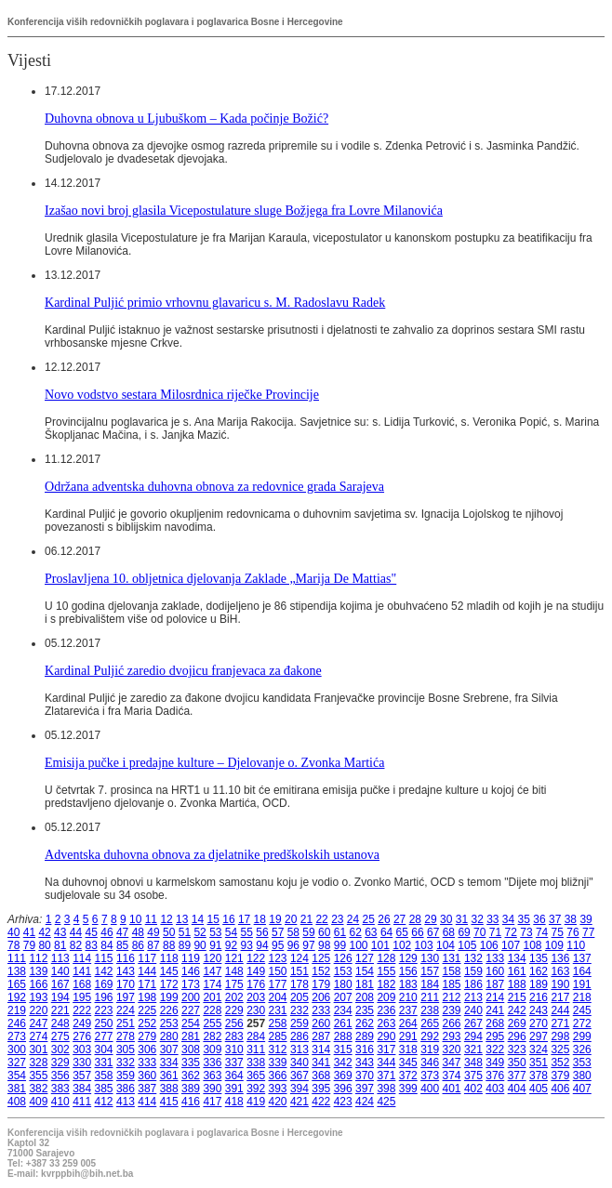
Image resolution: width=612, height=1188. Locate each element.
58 (293, 932)
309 (212, 1049)
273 (16, 1036)
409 (38, 1101)
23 (337, 919)
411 (82, 1101)
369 (343, 1075)
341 (321, 1062)
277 (104, 1036)
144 (147, 971)
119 (190, 958)
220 (38, 1010)
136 (560, 958)
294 (473, 1036)
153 (343, 971)
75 (558, 932)
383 (60, 1088)
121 (234, 958)
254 (190, 1023)
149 (255, 971)
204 (278, 997)
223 (104, 1010)
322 (495, 1049)
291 (408, 1036)
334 (169, 1062)
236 (386, 1010)
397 (364, 1088)
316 (364, 1049)
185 (452, 984)
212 (452, 997)
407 (582, 1088)
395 (321, 1088)
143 (125, 971)
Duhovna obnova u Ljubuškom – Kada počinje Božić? (186, 118)
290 (386, 1036)
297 (538, 1036)
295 (495, 1036)
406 (560, 1088)
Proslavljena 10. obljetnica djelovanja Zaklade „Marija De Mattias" (220, 578)
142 (104, 971)
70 (479, 932)
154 (364, 971)
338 (255, 1062)
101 (380, 945)
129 (408, 958)
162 (538, 971)
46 (106, 932)
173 (190, 984)
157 (429, 971)
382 (38, 1088)
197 (125, 997)
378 (538, 1075)
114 (82, 958)
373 (429, 1075)
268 (495, 1023)
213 (473, 997)
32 (477, 919)
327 (16, 1062)
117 (147, 958)
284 (255, 1036)
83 (92, 945)
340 (299, 1062)
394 (299, 1088)
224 (125, 1010)
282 (212, 1036)
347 (452, 1062)
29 (430, 919)
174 (212, 984)
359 (125, 1075)
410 (60, 1101)
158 (452, 971)
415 (169, 1101)
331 (104, 1062)
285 (278, 1036)
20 (291, 919)
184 (429, 984)
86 (138, 945)
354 (16, 1075)
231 (278, 1010)
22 (321, 919)
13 (182, 919)
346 (429, 1062)
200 (190, 997)
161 (517, 971)
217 (560, 997)
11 (151, 919)
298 (560, 1036)
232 (299, 1010)
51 (185, 932)
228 (212, 1010)
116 (125, 958)
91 (215, 945)
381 (16, 1088)
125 (321, 958)
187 (495, 984)
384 (82, 1088)
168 (82, 984)
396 (343, 1088)
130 (429, 958)
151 (299, 971)
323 (517, 1049)
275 (60, 1036)
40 (13, 932)
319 (429, 1049)
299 (582, 1036)
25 (369, 919)
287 (321, 1036)
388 (169, 1088)
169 (104, 984)
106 (489, 945)
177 (278, 984)
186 (473, 984)
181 (364, 984)
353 (582, 1062)
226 (169, 1010)
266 (452, 1023)
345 (408, 1062)
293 (452, 1036)
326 (582, 1049)
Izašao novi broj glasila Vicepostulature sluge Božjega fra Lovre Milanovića (244, 210)
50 (169, 932)
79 (29, 945)
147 (212, 971)
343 (364, 1062)
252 (147, 1023)
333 (147, 1062)
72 (511, 932)
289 (364, 1036)
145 (169, 971)
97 (308, 945)
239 (452, 1010)
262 (364, 1023)
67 (433, 932)
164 (582, 971)
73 (526, 932)
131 (452, 958)
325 (560, 1049)
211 (429, 997)
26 (384, 919)
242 (517, 1010)
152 (321, 971)
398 (386, 1088)
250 (104, 1023)
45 (92, 932)
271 (560, 1023)
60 (324, 932)
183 (408, 984)
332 (125, 1062)
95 (278, 945)
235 (364, 1010)
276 (82, 1036)
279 (147, 1036)
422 (321, 1101)
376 (495, 1075)
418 (234, 1101)
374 (452, 1075)
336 (212, 1062)
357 (82, 1075)
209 (386, 997)
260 (321, 1023)
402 (473, 1088)
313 (299, 1049)
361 (169, 1075)
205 (299, 997)
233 (321, 1010)
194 (60, 997)
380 (582, 1075)
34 (508, 919)
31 (462, 919)
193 (38, 997)
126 (343, 958)
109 (554, 945)
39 (585, 919)
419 (255, 1101)
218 (582, 997)
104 (445, 945)
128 (386, 958)
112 (38, 958)
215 (517, 997)
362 (190, 1075)
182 (386, 984)
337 (234, 1062)
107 (510, 945)
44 (76, 932)
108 (532, 945)
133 (495, 958)
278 (125, 1036)
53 (215, 932)
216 (538, 997)
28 (415, 919)
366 (278, 1075)
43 (60, 932)
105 (467, 945)
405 (538, 1088)
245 (582, 1010)
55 (247, 932)
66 (417, 932)
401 (452, 1088)
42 (44, 932)
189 (538, 984)
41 (29, 932)
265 (429, 1023)
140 (60, 971)
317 (386, 1049)
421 (299, 1101)
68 (449, 932)
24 (353, 919)
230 (255, 1010)
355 (38, 1075)
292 (429, 1036)
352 (560, 1062)
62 (355, 932)
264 (408, 1023)
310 (234, 1049)
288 (343, 1036)
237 (408, 1010)
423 (343, 1101)
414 (147, 1101)
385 (104, 1088)
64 (386, 932)
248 (60, 1023)
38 (571, 919)
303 (82, 1049)
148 (234, 971)
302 (60, 1049)
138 (16, 971)
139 (38, 971)
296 (517, 1036)
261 (343, 1023)
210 (408, 997)
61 (340, 932)
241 (495, 1010)
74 (542, 932)
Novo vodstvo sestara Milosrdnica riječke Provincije (182, 394)
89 (185, 945)
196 (104, 997)
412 (104, 1101)
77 (588, 932)
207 (343, 997)
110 (575, 945)
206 (321, 997)
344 (386, 1062)
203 (255, 997)
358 (104, 1075)
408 (16, 1101)
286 (299, 1036)
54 (231, 932)
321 (473, 1049)
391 (234, 1088)
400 (429, 1088)
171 (147, 984)
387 (147, 1088)
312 (278, 1049)
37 (555, 919)
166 (38, 984)
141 (82, 971)
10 (135, 919)
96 (293, 945)
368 (321, 1075)
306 (147, 1049)
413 (125, 1101)
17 (244, 919)
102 (401, 945)
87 (153, 945)
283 (234, 1036)
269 (517, 1023)
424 (364, 1101)
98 (324, 945)
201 (212, 997)
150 (278, 971)
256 (234, 1023)
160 (495, 971)
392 (255, 1088)
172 (169, 984)
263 (386, 1023)
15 (213, 919)
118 (169, 958)
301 (38, 1049)
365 (255, 1075)
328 (38, 1062)
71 (495, 932)
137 (582, 958)
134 (517, 958)
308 (190, 1049)
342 (343, 1062)
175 (234, 984)
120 (212, 958)
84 (106, 945)
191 (582, 984)
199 (169, 997)
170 (125, 984)
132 (473, 958)
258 (278, 1023)
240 (473, 1010)
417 (212, 1101)
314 (321, 1049)
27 (399, 919)
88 (169, 945)
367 (299, 1075)
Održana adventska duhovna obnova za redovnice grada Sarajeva (214, 486)
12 (166, 919)
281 (190, 1036)
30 (446, 919)
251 (125, 1023)
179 (321, 984)
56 (262, 932)
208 (364, 997)
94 (262, 945)
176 (255, 984)
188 (517, 984)
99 (340, 945)
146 (190, 971)
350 (517, 1062)
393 (278, 1088)
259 (299, 1023)
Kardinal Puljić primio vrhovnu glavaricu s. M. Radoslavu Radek (215, 302)
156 (408, 971)
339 (278, 1062)
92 (231, 945)
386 (125, 1088)
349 (495, 1062)
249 (82, 1023)
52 (199, 932)
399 (408, 1088)
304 (104, 1049)
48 (138, 932)
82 (76, 945)
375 (473, 1075)
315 (343, 1049)
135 (538, 958)
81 (60, 945)
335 (190, 1062)
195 (82, 997)
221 (60, 1010)
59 (308, 932)
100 (358, 945)
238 (429, 1010)
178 (299, 984)
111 (16, 958)
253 (169, 1023)
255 (212, 1023)
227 (190, 1010)
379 (560, 1075)
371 (386, 1075)
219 (16, 1010)
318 (408, 1049)
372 (408, 1075)
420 (278, 1101)
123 (278, 958)
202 (234, 997)
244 (560, 1010)
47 (122, 932)
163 (560, 971)
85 (122, 945)
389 (190, 1088)
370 (364, 1075)
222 (82, 1010)
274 (38, 1036)
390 (212, 1088)
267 (473, 1023)
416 (190, 1101)
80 (44, 945)
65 (402, 932)
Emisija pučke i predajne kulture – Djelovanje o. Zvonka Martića (214, 762)
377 (517, 1075)
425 (386, 1101)
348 (473, 1062)
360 (147, 1075)
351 (538, 1062)
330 (82, 1062)
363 (212, 1075)
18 (260, 919)
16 (228, 919)
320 (452, 1049)
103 (424, 945)
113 (60, 958)
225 (147, 1010)
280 (169, 1036)
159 (473, 971)
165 (16, 984)
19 (275, 919)
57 (278, 932)
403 (495, 1088)
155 (386, 971)
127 (364, 958)
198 (147, 997)
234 (343, 1010)
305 (125, 1049)
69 (464, 932)
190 (560, 984)
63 (371, 932)
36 (539, 919)
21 (306, 919)
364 (234, 1075)
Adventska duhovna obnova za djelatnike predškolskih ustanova (212, 854)
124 (299, 958)
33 (492, 919)
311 (255, 1049)
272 (582, 1023)
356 (60, 1075)
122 (255, 958)
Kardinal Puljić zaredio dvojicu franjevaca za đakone (183, 670)
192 (16, 997)
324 (538, 1049)
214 (495, 997)
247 (38, 1023)
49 (153, 932)
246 (16, 1023)
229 (234, 1010)
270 (538, 1023)
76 (572, 932)
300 (16, 1049)
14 (198, 919)
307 (169, 1049)
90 (199, 945)
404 (517, 1088)
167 (60, 984)
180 (343, 984)
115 (104, 958)
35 (524, 919)
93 (247, 945)
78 (13, 945)
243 (538, 1010)
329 (60, 1062)
